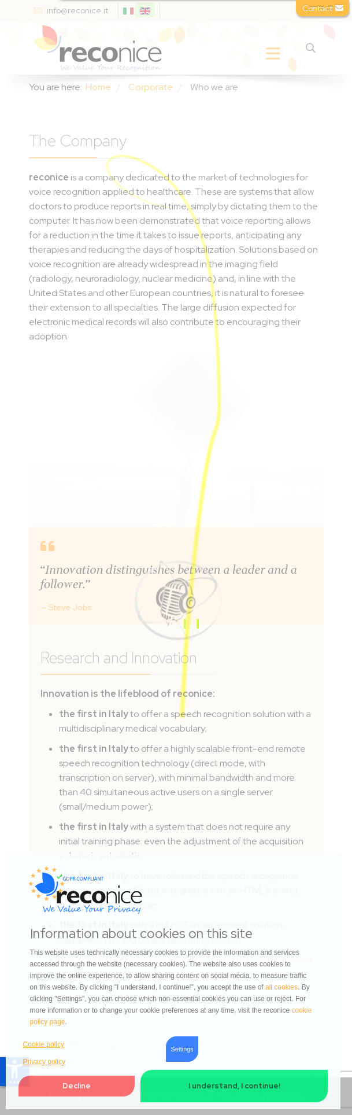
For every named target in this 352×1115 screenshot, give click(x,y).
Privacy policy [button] (44, 1062)
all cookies (281, 987)
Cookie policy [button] (43, 1044)
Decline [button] (76, 1086)
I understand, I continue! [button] (234, 1086)
